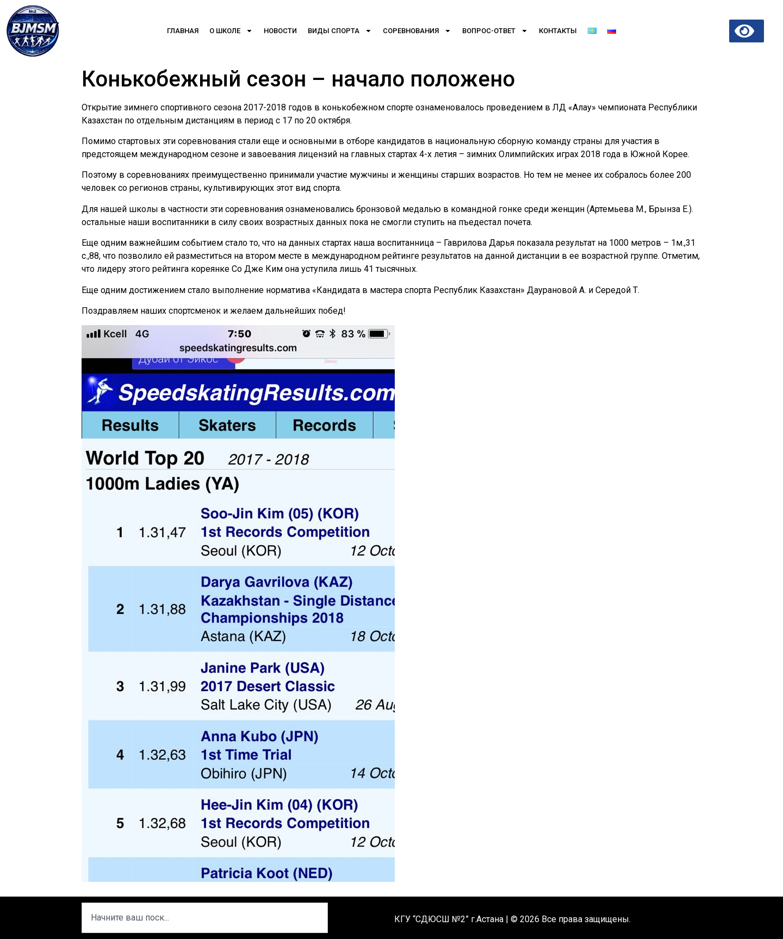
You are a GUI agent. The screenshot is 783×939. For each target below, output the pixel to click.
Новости (280, 31)
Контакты (558, 31)
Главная (182, 31)
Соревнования (417, 31)
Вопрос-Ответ (495, 31)
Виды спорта (340, 31)
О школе (231, 31)
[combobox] (205, 918)
